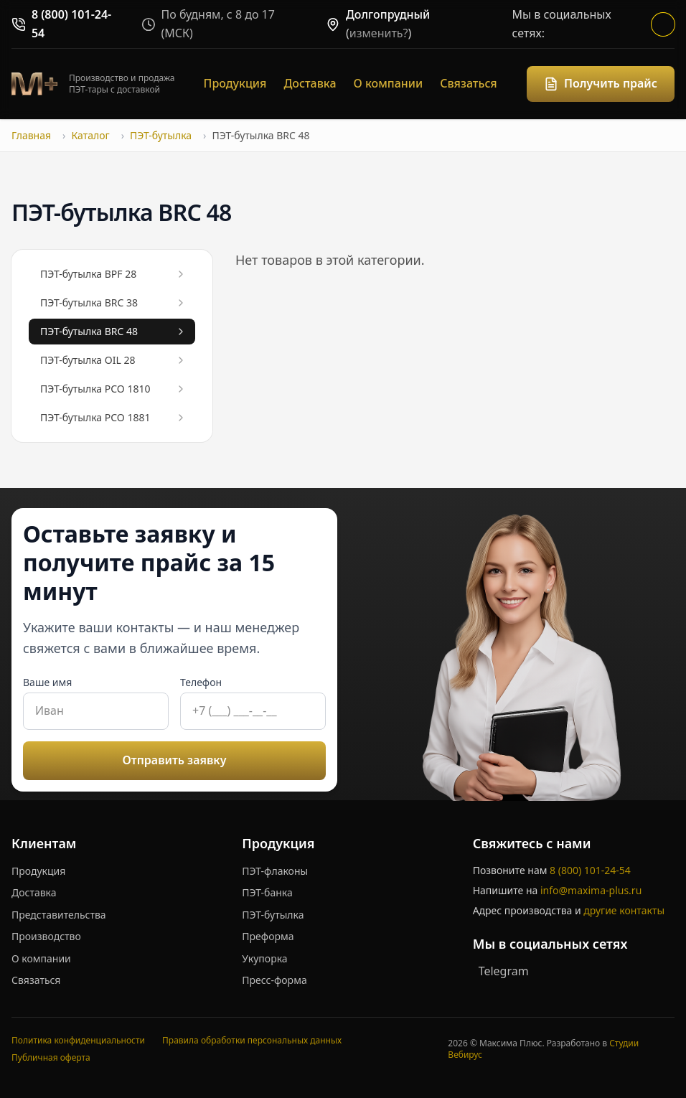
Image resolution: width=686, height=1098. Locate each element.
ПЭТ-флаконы (275, 871)
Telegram (504, 971)
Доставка (309, 83)
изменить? (378, 33)
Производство (46, 936)
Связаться (468, 83)
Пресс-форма (274, 980)
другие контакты (623, 910)
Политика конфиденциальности (78, 1040)
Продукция (235, 83)
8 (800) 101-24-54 (590, 870)
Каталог (90, 135)
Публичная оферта (50, 1057)
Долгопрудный (388, 14)
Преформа (267, 936)
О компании (388, 83)
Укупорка (264, 958)
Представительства (58, 914)
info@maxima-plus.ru (591, 890)
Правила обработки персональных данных (252, 1040)
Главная (31, 135)
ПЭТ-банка (267, 892)
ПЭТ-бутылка (161, 135)
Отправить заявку (175, 760)
